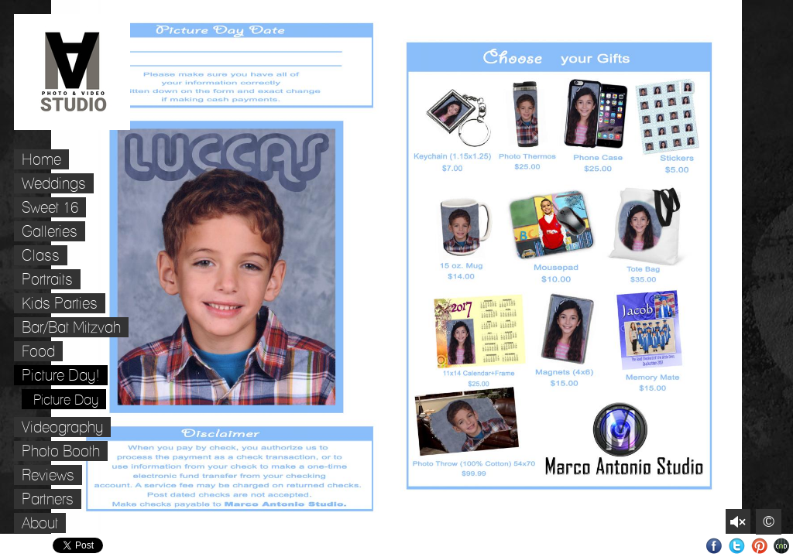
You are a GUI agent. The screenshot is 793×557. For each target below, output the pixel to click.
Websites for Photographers (782, 546)
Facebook (714, 546)
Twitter (737, 546)
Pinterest (759, 546)
